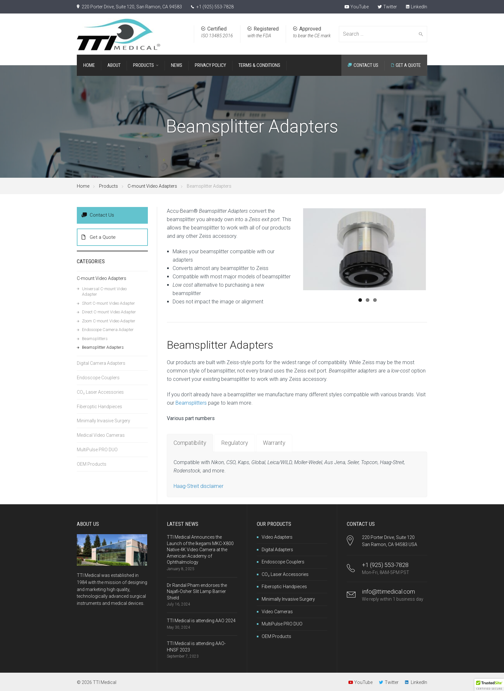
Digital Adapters (277, 549)
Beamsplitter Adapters (103, 347)
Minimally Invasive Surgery (103, 420)
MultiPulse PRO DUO (97, 449)
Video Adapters (277, 537)
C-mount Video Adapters (152, 186)
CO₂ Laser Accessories (100, 392)
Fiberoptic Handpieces (99, 406)
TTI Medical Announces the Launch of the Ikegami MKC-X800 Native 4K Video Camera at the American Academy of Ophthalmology (200, 549)
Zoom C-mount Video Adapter (108, 321)
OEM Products (91, 464)
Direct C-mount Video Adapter (109, 312)
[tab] (190, 443)
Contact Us (98, 215)
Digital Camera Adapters (101, 363)
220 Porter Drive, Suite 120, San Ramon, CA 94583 (132, 6)
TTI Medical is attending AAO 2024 (201, 620)
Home (83, 186)
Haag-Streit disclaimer (198, 486)
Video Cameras (277, 611)
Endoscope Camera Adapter (108, 329)
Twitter (387, 6)
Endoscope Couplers (98, 377)
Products (108, 186)
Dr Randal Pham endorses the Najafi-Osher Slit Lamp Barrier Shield (197, 591)
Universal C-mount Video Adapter (104, 291)
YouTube (357, 6)
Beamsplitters (191, 403)
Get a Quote (99, 237)
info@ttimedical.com (388, 591)
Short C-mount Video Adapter (108, 303)
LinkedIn (416, 6)
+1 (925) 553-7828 (215, 6)
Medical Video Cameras (101, 435)
